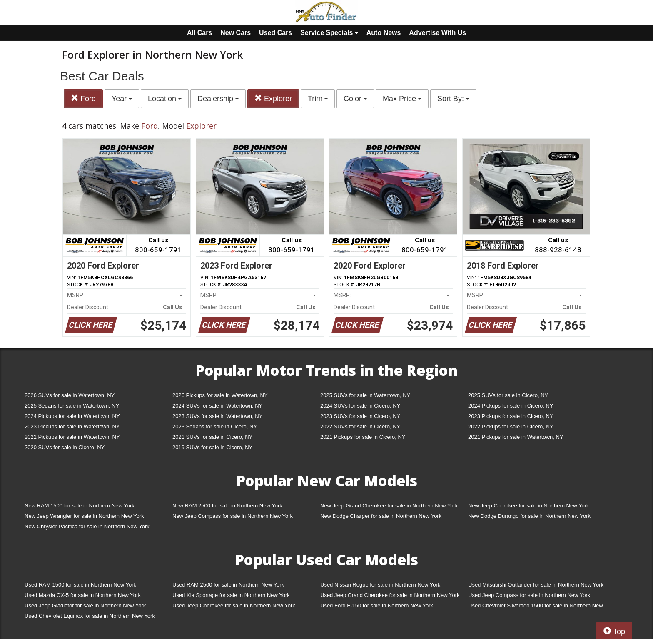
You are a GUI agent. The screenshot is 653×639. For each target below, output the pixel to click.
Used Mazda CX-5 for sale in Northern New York (83, 595)
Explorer (273, 98)
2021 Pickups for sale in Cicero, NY (362, 437)
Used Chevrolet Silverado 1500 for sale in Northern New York (535, 607)
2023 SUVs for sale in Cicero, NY (360, 416)
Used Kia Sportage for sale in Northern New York (231, 595)
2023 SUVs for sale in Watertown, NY (217, 416)
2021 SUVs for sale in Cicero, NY (212, 437)
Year (122, 98)
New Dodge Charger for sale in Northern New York (380, 516)
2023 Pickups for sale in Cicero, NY (510, 416)
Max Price (402, 98)
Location (165, 98)
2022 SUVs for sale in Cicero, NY (360, 426)
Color (355, 98)
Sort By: (453, 98)
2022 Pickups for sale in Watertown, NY (72, 437)
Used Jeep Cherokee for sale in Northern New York (233, 605)
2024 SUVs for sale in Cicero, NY (360, 406)
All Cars (199, 32)
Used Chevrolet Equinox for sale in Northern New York (90, 616)
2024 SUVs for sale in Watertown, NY (217, 406)
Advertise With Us (437, 32)
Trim (318, 98)
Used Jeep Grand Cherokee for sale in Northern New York (390, 595)
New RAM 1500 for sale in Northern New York (80, 505)
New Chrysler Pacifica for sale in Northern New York (87, 526)
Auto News (383, 32)
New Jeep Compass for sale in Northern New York (232, 516)
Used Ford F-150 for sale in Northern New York (376, 605)
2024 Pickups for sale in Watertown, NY (72, 416)
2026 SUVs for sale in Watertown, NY (70, 395)
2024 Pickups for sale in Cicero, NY (510, 406)
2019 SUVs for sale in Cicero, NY (212, 447)
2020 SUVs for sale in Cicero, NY (65, 447)
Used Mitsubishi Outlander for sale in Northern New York (535, 585)
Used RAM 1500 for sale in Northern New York (80, 585)
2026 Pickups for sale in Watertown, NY (220, 395)
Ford (83, 98)
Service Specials (329, 32)
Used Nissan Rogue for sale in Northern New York (380, 585)
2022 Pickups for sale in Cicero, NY (510, 426)
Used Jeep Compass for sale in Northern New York (529, 595)
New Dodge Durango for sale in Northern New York (529, 516)
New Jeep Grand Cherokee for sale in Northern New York (389, 505)
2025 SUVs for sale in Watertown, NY (365, 395)
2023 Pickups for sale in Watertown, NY (72, 426)
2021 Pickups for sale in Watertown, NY (515, 437)
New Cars (235, 32)
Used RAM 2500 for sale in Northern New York (228, 585)
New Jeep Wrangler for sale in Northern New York (84, 516)
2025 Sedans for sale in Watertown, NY (72, 406)
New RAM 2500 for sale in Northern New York (227, 505)
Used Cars (275, 32)
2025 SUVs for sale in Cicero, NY (508, 395)
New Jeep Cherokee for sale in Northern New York (528, 505)
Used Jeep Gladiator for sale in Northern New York (85, 605)
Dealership (218, 98)
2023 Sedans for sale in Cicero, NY (214, 426)
